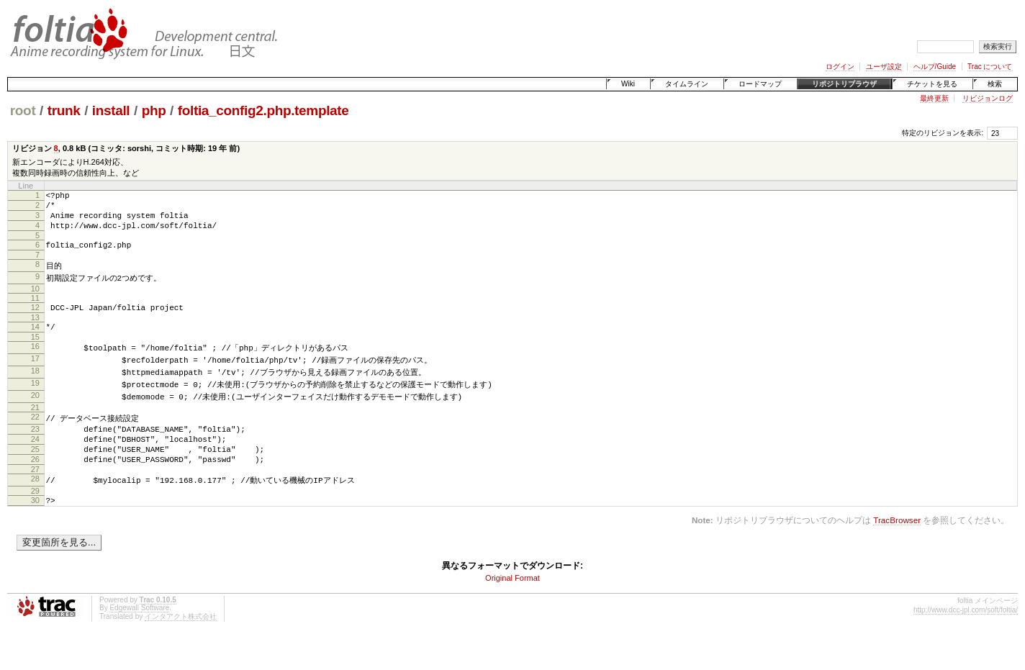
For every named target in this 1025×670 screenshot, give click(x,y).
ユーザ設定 (884, 67)
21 (35, 427)
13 (35, 331)
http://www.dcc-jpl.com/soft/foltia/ (965, 642)
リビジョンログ (987, 98)
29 (35, 521)
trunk (64, 110)
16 (35, 362)
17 (35, 375)
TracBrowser (897, 552)
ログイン (840, 67)
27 (35, 498)
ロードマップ (760, 84)
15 (35, 353)
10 (35, 300)
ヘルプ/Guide (934, 67)
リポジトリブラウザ (844, 84)
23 (35, 449)
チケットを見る (932, 84)
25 (35, 474)
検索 (995, 84)
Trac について (989, 67)
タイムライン (686, 84)
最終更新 (934, 98)
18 (35, 388)
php (154, 110)
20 (35, 414)
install (111, 110)
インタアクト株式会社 (181, 649)
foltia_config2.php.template (263, 110)
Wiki (628, 84)
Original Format (512, 610)
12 (35, 319)
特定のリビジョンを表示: (942, 133)
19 (35, 401)
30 (35, 530)
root (23, 110)
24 (35, 462)
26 (35, 486)
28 (35, 508)
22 (35, 437)
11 (35, 310)
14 (35, 341)
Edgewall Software (139, 640)
